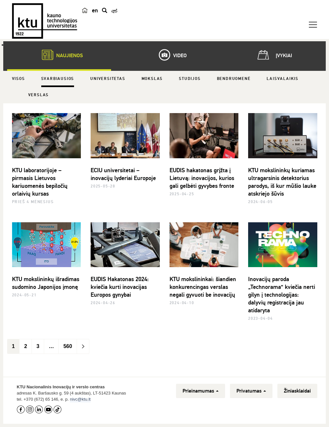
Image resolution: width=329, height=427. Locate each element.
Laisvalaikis (282, 78)
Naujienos (59, 55)
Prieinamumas (201, 391)
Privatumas (251, 391)
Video (169, 55)
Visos (18, 78)
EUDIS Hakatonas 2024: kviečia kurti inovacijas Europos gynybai (120, 287)
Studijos (189, 78)
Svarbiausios (57, 78)
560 (67, 346)
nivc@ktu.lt (80, 399)
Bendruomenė (234, 78)
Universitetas (107, 78)
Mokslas (152, 78)
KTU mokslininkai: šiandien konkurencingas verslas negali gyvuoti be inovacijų (203, 287)
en (95, 10)
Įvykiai (273, 55)
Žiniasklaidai (297, 391)
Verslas (38, 95)
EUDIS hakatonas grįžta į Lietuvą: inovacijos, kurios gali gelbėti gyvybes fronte (202, 178)
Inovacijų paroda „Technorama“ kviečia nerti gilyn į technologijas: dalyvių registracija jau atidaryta (281, 295)
